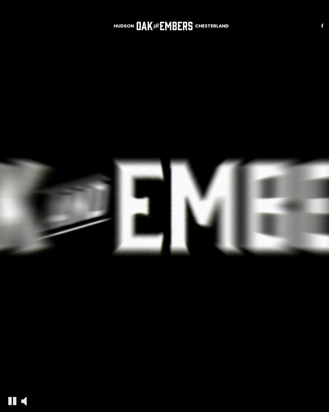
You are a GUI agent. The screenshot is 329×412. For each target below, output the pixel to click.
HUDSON (124, 26)
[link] (164, 26)
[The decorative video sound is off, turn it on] (24, 401)
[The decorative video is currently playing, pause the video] (12, 401)
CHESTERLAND (212, 26)
